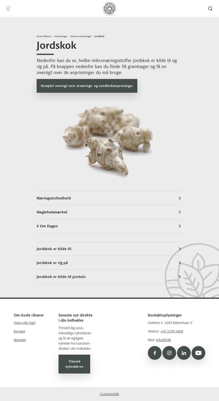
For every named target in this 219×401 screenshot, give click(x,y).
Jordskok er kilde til (109, 248)
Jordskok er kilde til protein (109, 276)
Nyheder (20, 340)
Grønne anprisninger (81, 36)
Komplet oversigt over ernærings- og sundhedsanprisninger (87, 86)
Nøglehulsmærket (109, 212)
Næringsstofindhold (109, 198)
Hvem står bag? (25, 323)
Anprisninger (61, 36)
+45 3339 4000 (171, 331)
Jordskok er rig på (109, 262)
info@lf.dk (163, 340)
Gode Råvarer (44, 36)
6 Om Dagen (109, 226)
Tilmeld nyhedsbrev (74, 364)
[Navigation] (8, 8)
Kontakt (19, 331)
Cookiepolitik (109, 394)
